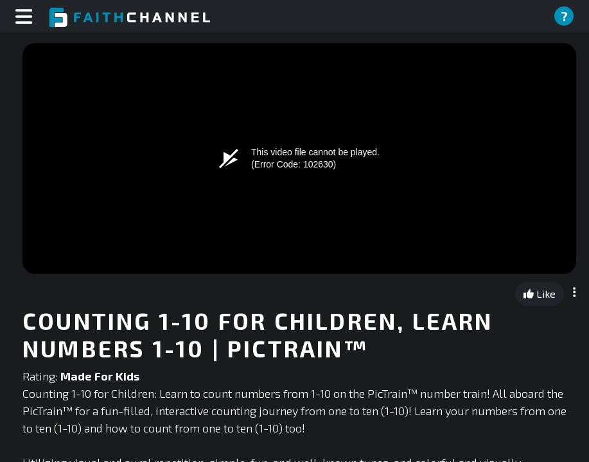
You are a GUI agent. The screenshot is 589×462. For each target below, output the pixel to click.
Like (539, 293)
